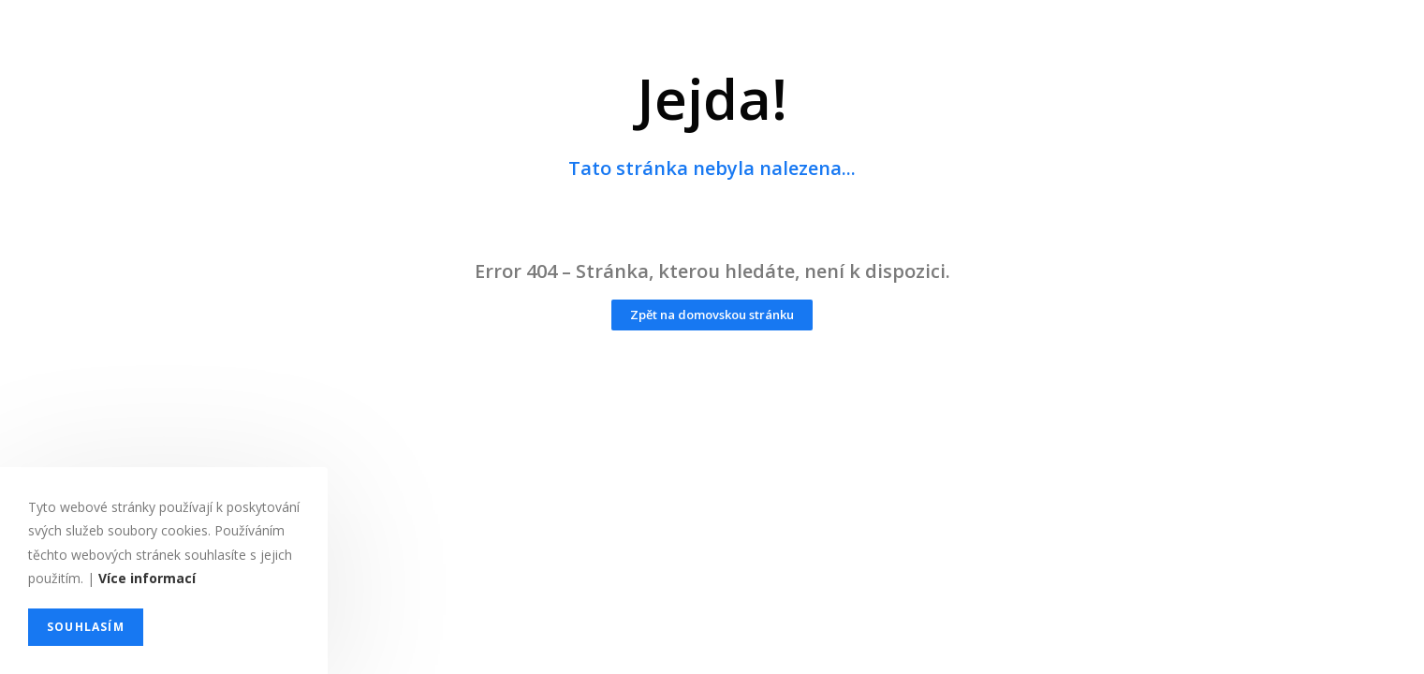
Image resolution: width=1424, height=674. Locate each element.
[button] (712, 315)
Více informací (147, 578)
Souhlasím (86, 627)
